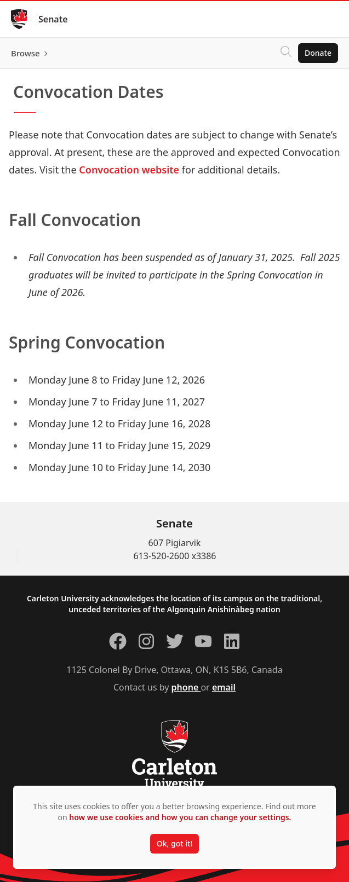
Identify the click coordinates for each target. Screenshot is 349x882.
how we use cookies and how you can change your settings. (180, 817)
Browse (25, 53)
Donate (318, 53)
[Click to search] (286, 53)
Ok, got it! (174, 843)
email (224, 687)
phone (186, 687)
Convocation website (129, 169)
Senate (53, 19)
